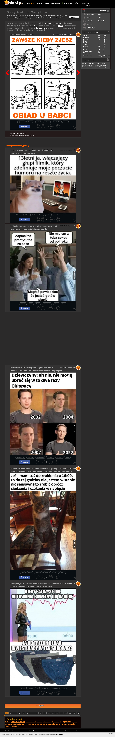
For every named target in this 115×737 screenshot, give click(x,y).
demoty (51, 724)
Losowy (40, 3)
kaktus (86, 46)
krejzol (87, 39)
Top (31, 3)
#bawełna (45, 688)
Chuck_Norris (88, 51)
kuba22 (84, 67)
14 (61, 713)
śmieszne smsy (16, 726)
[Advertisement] (43, 325)
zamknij (111, 733)
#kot (23, 572)
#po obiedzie (56, 122)
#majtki (23, 688)
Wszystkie (106, 56)
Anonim (87, 37)
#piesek (47, 215)
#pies (26, 215)
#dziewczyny (40, 457)
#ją (37, 688)
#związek (22, 304)
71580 (99, 17)
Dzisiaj (100, 56)
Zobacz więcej (91, 28)
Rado (86, 48)
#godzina (47, 572)
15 (66, 713)
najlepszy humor (26, 724)
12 (53, 713)
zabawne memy (47, 722)
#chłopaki (50, 457)
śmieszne (39, 722)
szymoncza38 (100, 63)
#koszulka (59, 457)
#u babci (47, 122)
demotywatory (42, 28)
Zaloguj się (13, 135)
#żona (37, 304)
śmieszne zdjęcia (56, 722)
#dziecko (18, 215)
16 (70, 713)
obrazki (34, 724)
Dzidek (92, 67)
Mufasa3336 (86, 65)
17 (74, 713)
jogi (105, 67)
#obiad (39, 122)
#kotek (30, 572)
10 (44, 713)
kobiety (7, 722)
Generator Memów (70, 3)
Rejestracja (86, 6)
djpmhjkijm (102, 65)
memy (60, 25)
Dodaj (47, 3)
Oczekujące (55, 3)
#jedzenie (21, 122)
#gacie (31, 688)
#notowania (55, 688)
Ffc (89, 67)
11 (49, 713)
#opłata (56, 304)
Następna (78, 68)
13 (57, 713)
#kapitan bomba (36, 215)
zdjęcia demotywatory (53, 23)
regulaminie (59, 734)
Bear (86, 43)
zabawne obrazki (31, 722)
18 (78, 713)
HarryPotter (73, 34)
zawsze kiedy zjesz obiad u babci (22, 34)
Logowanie (86, 3)
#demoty (30, 122)
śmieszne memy (18, 721)
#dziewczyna (20, 457)
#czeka (56, 572)
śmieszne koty (70, 724)
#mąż (30, 304)
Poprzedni (8, 68)
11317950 (94, 65)
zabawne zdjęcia (13, 724)
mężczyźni (67, 722)
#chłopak (30, 457)
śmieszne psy (59, 724)
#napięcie (38, 572)
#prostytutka (46, 304)
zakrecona (88, 53)
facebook (7, 726)
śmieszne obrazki (33, 26)
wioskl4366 (99, 67)
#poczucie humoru (58, 215)
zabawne (74, 722)
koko (86, 41)
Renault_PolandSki (88, 63)
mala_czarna (88, 49)
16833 (99, 14)
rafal (86, 44)
